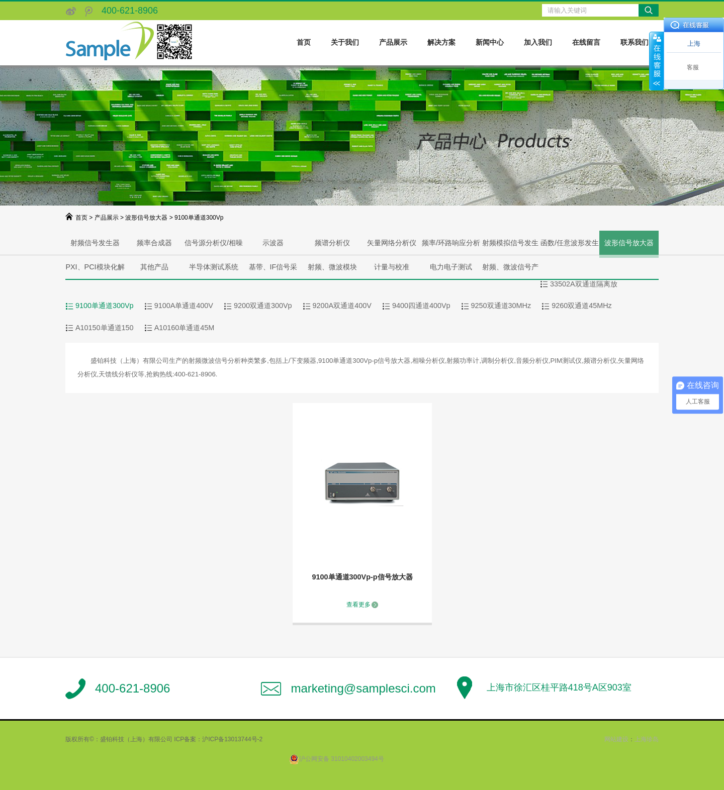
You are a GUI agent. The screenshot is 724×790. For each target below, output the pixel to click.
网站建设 (616, 739)
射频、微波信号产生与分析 (510, 271)
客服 (693, 67)
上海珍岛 (647, 739)
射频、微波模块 (332, 267)
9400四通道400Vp (421, 306)
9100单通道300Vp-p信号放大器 (362, 577)
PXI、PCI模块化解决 (94, 271)
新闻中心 (490, 42)
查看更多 (358, 604)
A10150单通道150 (104, 328)
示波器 (273, 243)
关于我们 (345, 42)
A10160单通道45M (184, 328)
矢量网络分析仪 (391, 243)
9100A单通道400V (183, 306)
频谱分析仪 (332, 243)
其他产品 (154, 267)
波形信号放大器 (146, 217)
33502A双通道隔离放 (583, 284)
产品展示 (393, 42)
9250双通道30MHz (501, 306)
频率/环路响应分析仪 (451, 247)
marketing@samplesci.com (363, 688)
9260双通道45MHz (582, 306)
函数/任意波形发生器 (569, 247)
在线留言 (586, 42)
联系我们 (634, 42)
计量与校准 (391, 267)
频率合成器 (154, 243)
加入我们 (538, 42)
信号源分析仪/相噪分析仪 (214, 247)
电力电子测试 (451, 267)
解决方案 (441, 42)
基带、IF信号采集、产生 (273, 271)
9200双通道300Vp (263, 306)
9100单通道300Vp (104, 306)
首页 (304, 42)
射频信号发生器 (95, 243)
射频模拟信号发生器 (510, 247)
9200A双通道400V (342, 306)
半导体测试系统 (213, 267)
